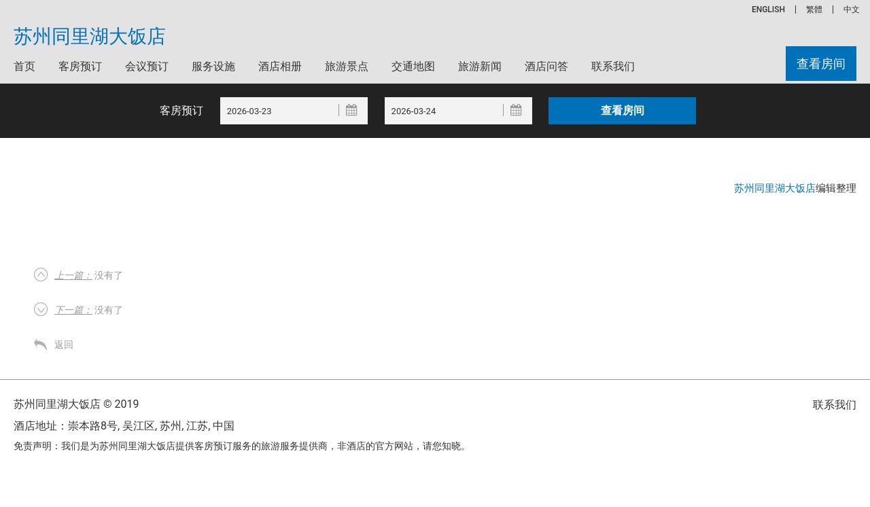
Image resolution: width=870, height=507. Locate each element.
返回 (63, 344)
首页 (24, 66)
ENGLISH (768, 9)
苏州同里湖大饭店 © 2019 (76, 404)
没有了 (88, 275)
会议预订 (147, 66)
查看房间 (821, 63)
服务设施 (213, 66)
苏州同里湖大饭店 (90, 36)
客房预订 (80, 66)
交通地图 (413, 66)
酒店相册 (280, 66)
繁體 (814, 9)
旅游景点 (346, 66)
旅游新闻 (480, 66)
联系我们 (613, 66)
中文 (851, 9)
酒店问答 (546, 66)
